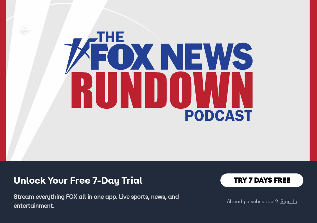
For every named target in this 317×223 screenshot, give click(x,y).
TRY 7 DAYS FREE (262, 180)
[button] (25, 30)
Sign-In (288, 201)
